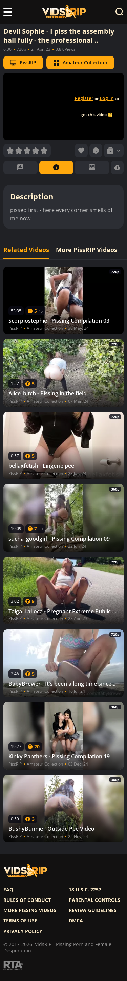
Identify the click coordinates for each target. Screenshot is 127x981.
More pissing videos (29, 910)
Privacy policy (22, 931)
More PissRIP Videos (86, 250)
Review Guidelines (93, 910)
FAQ (8, 890)
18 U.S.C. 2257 (85, 890)
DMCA (76, 921)
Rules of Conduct (27, 900)
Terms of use (20, 921)
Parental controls (94, 900)
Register (84, 98)
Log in (107, 98)
